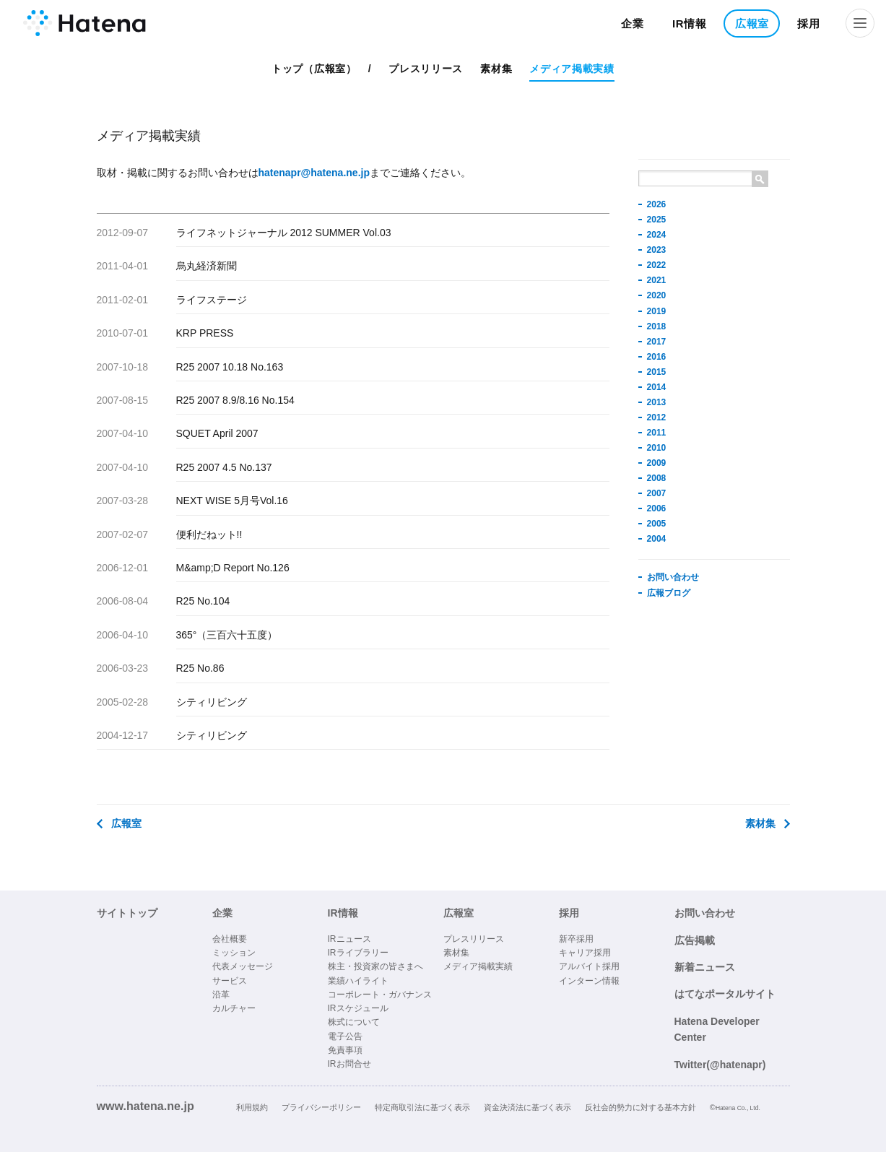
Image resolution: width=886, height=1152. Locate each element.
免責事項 (345, 1050)
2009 (656, 463)
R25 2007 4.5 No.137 (224, 467)
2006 (656, 508)
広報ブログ (668, 593)
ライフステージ (211, 300)
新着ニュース (704, 967)
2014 (656, 387)
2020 (656, 295)
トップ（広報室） (314, 68)
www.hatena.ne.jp (145, 1105)
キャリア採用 (585, 953)
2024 (656, 235)
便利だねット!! (209, 534)
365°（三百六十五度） (227, 635)
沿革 (221, 994)
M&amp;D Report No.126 (233, 567)
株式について (354, 1022)
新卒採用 (576, 939)
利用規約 (252, 1107)
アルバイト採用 (589, 966)
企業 (632, 23)
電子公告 (345, 1036)
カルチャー (234, 1008)
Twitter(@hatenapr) (720, 1064)
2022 (656, 265)
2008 (656, 478)
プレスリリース (425, 68)
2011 (656, 433)
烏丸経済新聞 (206, 266)
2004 (656, 539)
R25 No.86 (200, 668)
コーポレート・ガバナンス (380, 994)
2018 (656, 326)
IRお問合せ (349, 1064)
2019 (656, 311)
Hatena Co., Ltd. (738, 1108)
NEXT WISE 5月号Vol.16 (232, 500)
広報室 (752, 23)
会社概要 (229, 939)
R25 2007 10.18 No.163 (230, 367)
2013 (656, 402)
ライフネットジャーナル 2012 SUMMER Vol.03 (283, 232)
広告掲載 (694, 940)
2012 (656, 417)
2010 (656, 448)
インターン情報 (589, 981)
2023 (656, 250)
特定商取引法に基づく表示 (422, 1107)
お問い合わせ (673, 577)
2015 (656, 372)
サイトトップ (127, 913)
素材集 (496, 68)
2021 (656, 280)
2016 (656, 357)
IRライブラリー (358, 953)
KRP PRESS (205, 333)
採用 (808, 23)
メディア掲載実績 (571, 68)
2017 (656, 342)
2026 (656, 204)
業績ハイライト (358, 981)
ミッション (234, 953)
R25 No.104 (203, 601)
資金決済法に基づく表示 (527, 1107)
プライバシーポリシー (321, 1107)
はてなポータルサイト (725, 994)
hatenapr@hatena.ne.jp (314, 172)
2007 (656, 493)
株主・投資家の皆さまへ (375, 966)
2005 (656, 524)
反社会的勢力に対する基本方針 (640, 1107)
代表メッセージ (242, 966)
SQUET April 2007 (217, 433)
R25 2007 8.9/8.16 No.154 (235, 400)
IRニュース (349, 939)
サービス (229, 981)
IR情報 (689, 23)
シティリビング (211, 702)
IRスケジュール (358, 1008)
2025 (656, 220)
